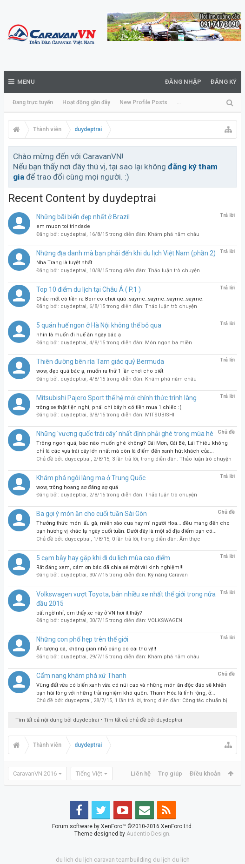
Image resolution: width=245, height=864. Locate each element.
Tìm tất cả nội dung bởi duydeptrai (57, 720)
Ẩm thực (189, 539)
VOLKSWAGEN (165, 620)
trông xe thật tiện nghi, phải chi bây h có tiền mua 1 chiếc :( (108, 407)
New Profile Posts (143, 102)
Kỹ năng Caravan (168, 575)
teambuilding (134, 859)
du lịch (84, 859)
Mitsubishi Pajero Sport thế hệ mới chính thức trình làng (116, 398)
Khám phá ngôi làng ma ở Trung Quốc (91, 478)
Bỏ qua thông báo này (230, 156)
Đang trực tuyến (33, 102)
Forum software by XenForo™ (122, 826)
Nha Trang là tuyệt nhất (64, 263)
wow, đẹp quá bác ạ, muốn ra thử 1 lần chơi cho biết (99, 371)
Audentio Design (147, 834)
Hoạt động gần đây (86, 102)
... (179, 102)
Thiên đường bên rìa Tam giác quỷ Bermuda (100, 361)
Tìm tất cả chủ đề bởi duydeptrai (143, 720)
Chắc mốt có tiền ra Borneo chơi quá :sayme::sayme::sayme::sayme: (120, 299)
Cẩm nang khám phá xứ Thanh (81, 675)
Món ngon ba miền (168, 343)
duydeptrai (73, 234)
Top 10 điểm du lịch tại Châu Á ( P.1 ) (88, 289)
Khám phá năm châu (173, 234)
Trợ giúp (170, 773)
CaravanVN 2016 (35, 773)
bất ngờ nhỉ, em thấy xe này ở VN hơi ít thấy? (89, 613)
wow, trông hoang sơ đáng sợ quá (77, 487)
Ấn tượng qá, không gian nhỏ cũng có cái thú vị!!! (96, 649)
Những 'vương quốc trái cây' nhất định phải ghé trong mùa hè (124, 433)
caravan (104, 859)
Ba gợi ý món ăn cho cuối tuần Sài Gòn (91, 513)
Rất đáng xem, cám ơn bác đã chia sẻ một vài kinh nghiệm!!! (110, 567)
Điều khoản (205, 773)
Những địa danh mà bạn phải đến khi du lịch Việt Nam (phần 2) (126, 253)
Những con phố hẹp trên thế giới (82, 639)
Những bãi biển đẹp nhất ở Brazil (83, 217)
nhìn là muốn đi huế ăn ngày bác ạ (78, 335)
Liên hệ (141, 773)
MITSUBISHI (159, 415)
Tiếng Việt (89, 773)
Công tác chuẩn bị (204, 700)
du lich (64, 859)
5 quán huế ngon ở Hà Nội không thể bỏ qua (98, 325)
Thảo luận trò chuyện (174, 271)
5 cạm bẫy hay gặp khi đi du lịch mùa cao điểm (103, 558)
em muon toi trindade (63, 226)
